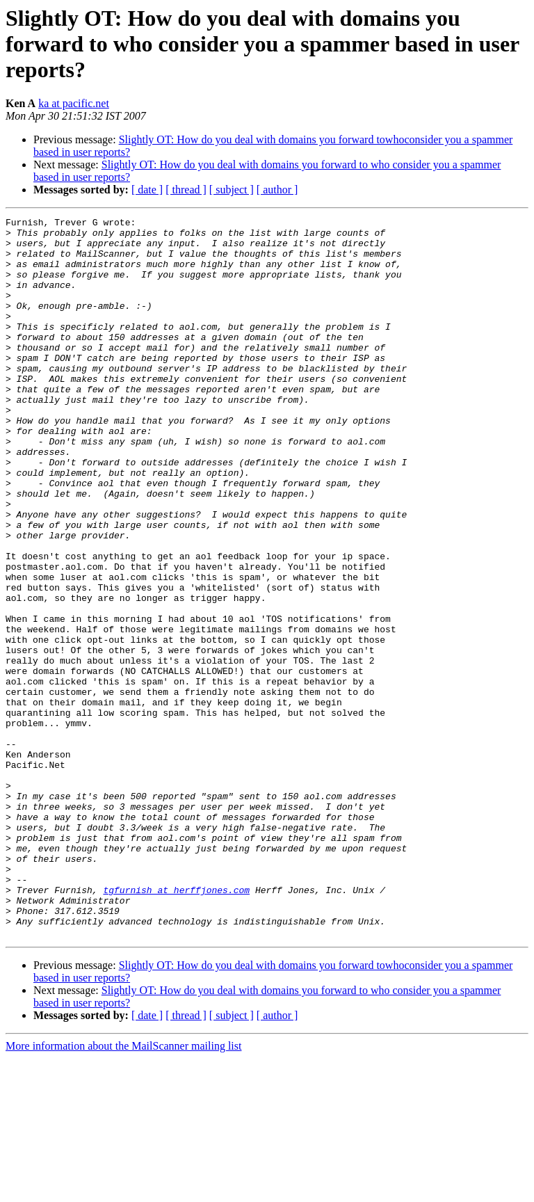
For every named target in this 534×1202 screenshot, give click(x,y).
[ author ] (277, 189)
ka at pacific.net (73, 103)
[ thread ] (186, 189)
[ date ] (147, 189)
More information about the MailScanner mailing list (123, 1190)
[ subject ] (231, 189)
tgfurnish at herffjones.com (176, 1025)
